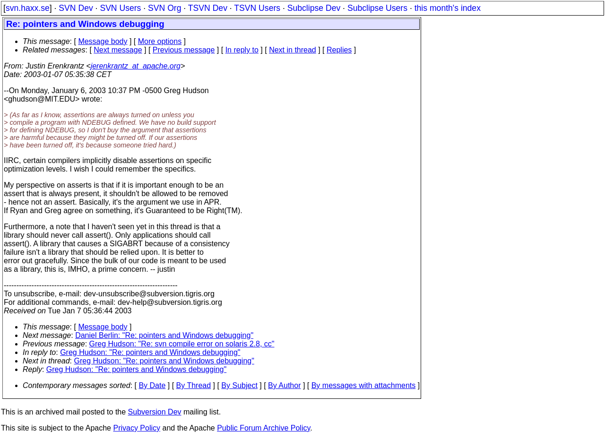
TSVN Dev (207, 8)
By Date (151, 385)
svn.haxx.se (28, 8)
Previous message (184, 50)
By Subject (239, 385)
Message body (102, 41)
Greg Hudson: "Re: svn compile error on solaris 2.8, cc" (182, 344)
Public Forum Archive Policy (263, 428)
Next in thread (292, 50)
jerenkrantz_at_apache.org (136, 66)
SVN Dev (76, 8)
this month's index (448, 8)
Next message (118, 50)
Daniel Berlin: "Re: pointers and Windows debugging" (164, 335)
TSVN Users (257, 8)
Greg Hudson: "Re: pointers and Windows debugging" (150, 352)
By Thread (193, 385)
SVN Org (164, 8)
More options (160, 41)
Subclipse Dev (313, 8)
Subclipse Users (377, 8)
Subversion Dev (155, 412)
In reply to (242, 50)
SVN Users (120, 8)
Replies (339, 50)
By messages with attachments (363, 385)
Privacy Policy (136, 428)
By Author (284, 385)
